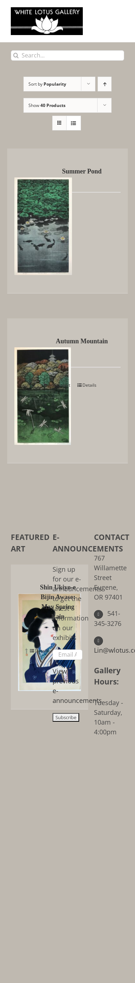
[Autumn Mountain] (26, 390)
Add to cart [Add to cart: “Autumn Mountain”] (59, 385)
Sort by (47, 84)
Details (55, 210)
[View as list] (74, 123)
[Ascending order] (105, 84)
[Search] (16, 55)
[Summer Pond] (26, 221)
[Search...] (67, 55)
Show (47, 105)
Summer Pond (82, 171)
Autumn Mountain (82, 341)
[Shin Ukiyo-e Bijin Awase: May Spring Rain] (25, 637)
